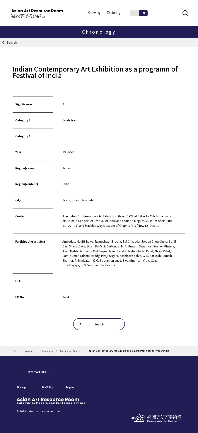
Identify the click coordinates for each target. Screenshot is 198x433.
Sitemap (21, 387)
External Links (37, 372)
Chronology (47, 351)
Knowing (94, 13)
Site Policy (47, 387)
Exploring (113, 13)
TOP (15, 351)
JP (134, 13)
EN (143, 13)
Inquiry (70, 387)
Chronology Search (70, 351)
